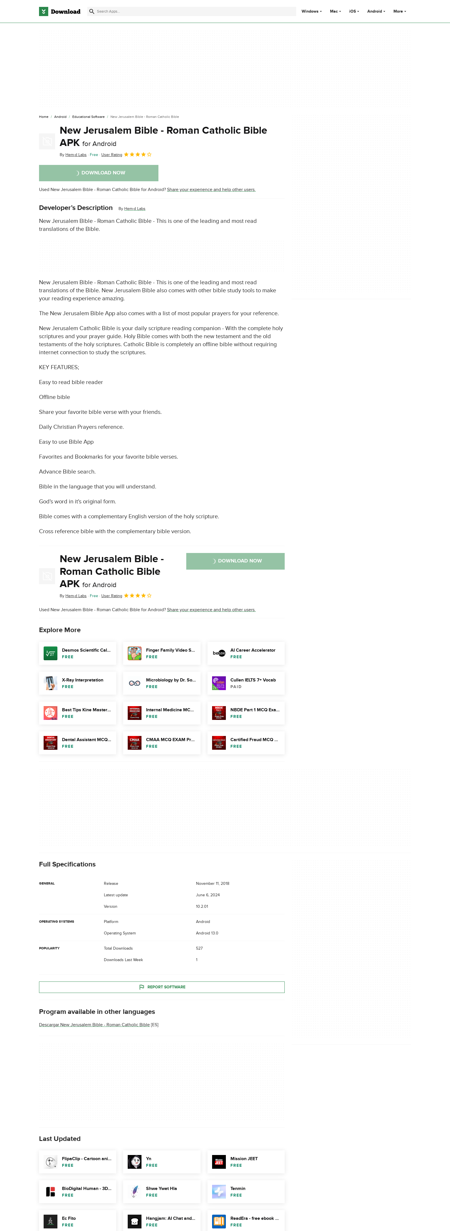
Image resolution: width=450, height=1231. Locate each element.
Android (374, 11)
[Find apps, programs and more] (191, 11)
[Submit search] (91, 11)
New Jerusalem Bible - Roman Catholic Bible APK (163, 136)
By (73, 154)
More (400, 11)
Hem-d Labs (135, 208)
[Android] (60, 117)
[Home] (44, 117)
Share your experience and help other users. (211, 189)
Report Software (161, 987)
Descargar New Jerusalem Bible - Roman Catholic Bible (94, 1025)
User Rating (126, 154)
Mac (334, 11)
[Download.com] (59, 11)
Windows (310, 11)
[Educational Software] (88, 117)
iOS (352, 11)
